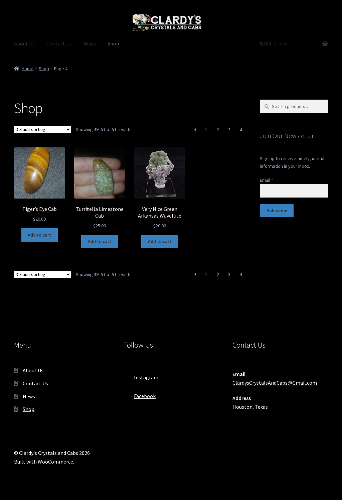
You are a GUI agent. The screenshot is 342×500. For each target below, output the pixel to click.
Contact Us (59, 43)
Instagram (140, 375)
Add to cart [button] (39, 235)
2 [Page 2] (218, 130)
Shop (113, 43)
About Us (24, 43)
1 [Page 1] (206, 130)
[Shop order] (42, 129)
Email (266, 180)
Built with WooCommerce (43, 461)
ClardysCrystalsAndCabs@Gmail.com (274, 382)
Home (27, 69)
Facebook (139, 394)
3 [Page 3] (229, 130)
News (89, 43)
